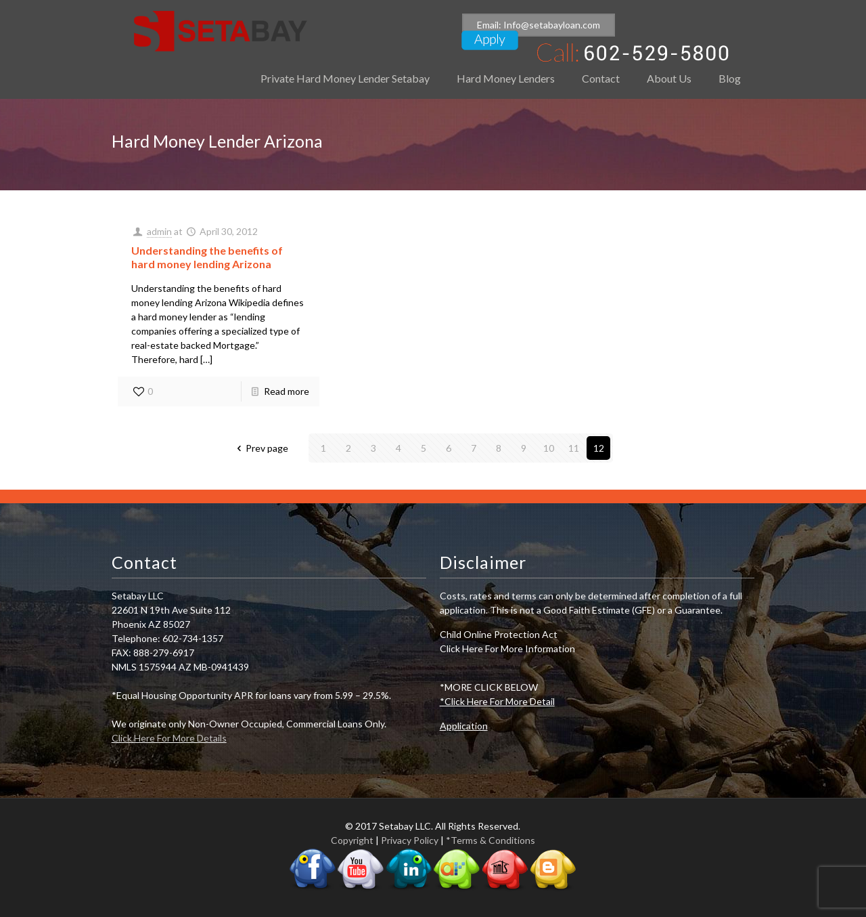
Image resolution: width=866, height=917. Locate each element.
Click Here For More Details (169, 738)
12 (598, 448)
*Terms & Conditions (490, 840)
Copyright (352, 840)
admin (159, 231)
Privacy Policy (409, 840)
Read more (286, 391)
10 (548, 448)
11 (573, 448)
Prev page (261, 448)
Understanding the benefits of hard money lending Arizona (207, 257)
